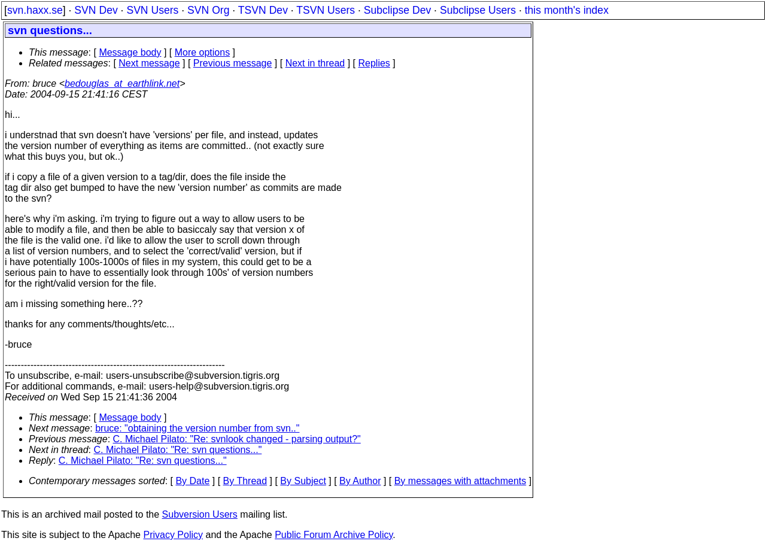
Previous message (232, 63)
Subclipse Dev (397, 10)
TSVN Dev (263, 10)
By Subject (303, 481)
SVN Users (152, 10)
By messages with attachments (460, 481)
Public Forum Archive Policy (334, 535)
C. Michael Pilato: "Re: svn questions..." (178, 450)
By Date (192, 481)
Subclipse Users (478, 10)
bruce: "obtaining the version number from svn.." (197, 428)
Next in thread (315, 63)
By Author (360, 481)
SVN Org (208, 10)
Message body (130, 52)
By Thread (245, 481)
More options (202, 52)
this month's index (567, 10)
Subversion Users (200, 514)
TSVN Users (325, 10)
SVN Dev (95, 10)
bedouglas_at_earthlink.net (122, 83)
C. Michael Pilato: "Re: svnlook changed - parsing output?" (237, 439)
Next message (149, 63)
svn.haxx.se (35, 10)
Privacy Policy (173, 535)
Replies (374, 63)
